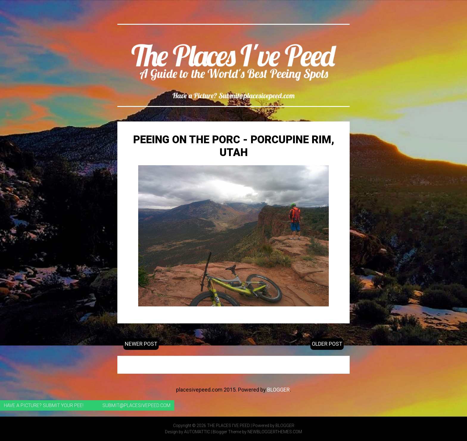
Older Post (327, 344)
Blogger (278, 390)
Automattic (197, 431)
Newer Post (141, 344)
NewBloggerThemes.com (274, 431)
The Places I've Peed (228, 425)
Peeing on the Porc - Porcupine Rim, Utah (233, 146)
